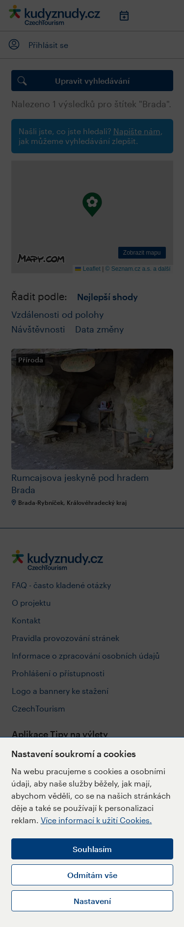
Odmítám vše (92, 874)
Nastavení (92, 900)
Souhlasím (92, 849)
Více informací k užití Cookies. (96, 820)
